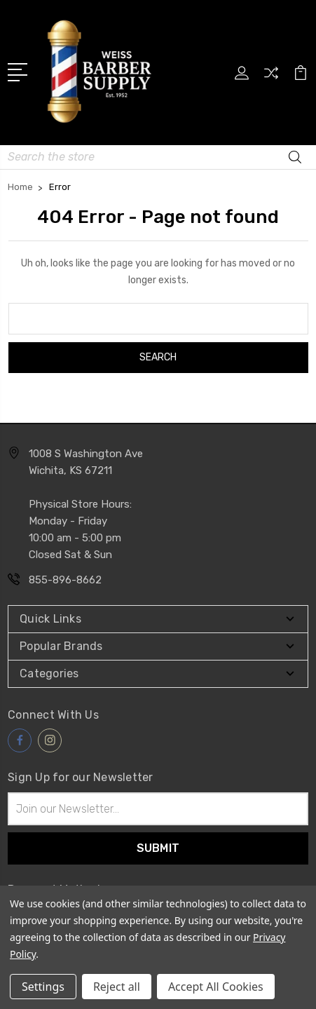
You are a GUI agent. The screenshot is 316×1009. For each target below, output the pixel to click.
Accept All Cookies (215, 986)
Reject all (116, 986)
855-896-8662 (65, 580)
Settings (43, 986)
